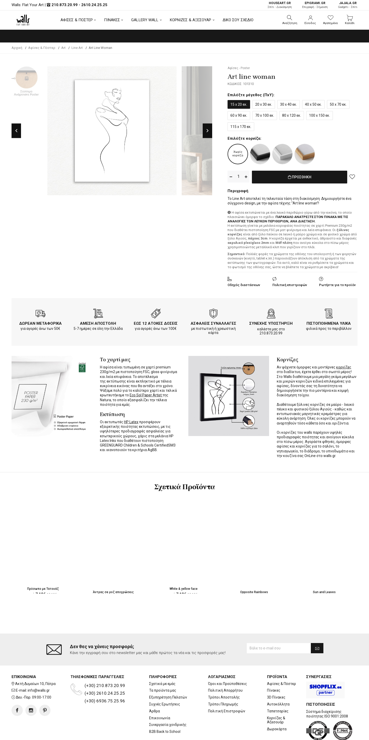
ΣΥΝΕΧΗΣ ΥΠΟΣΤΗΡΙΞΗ (271, 322)
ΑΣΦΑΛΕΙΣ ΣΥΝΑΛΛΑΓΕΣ (213, 322)
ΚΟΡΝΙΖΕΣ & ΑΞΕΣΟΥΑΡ (190, 20)
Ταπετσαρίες (278, 691)
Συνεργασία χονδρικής (168, 704)
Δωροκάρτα (276, 708)
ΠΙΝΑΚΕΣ (112, 20)
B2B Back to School (164, 711)
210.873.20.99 (65, 5)
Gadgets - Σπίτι (347, 5)
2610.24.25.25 (94, 5)
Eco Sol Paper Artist (146, 394)
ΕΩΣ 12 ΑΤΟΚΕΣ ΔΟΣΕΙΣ (156, 322)
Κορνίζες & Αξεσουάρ (276, 699)
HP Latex (131, 421)
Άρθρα (154, 691)
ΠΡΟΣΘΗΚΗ (299, 177)
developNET (227, 733)
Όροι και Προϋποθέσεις (227, 663)
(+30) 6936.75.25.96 (105, 680)
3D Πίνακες (276, 677)
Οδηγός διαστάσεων (244, 284)
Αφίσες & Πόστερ (281, 663)
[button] (290, 20)
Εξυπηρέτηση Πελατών (168, 677)
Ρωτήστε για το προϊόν (337, 284)
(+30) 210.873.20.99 (105, 665)
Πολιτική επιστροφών (289, 284)
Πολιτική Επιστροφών (226, 691)
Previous (16, 130)
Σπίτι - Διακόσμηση (280, 5)
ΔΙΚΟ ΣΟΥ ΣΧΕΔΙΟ (238, 20)
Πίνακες (273, 670)
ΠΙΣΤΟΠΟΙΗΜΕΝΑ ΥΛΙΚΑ (328, 322)
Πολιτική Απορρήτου (225, 670)
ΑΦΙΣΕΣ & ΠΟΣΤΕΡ (76, 20)
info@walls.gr (39, 670)
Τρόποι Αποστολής (224, 677)
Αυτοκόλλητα (278, 684)
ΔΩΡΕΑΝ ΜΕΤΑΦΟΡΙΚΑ (40, 322)
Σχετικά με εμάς (162, 663)
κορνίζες (343, 366)
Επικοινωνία (159, 697)
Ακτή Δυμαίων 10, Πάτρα (35, 663)
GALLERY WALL (144, 20)
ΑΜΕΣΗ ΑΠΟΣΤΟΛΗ (98, 322)
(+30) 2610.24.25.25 (105, 672)
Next (207, 130)
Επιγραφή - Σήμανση (315, 5)
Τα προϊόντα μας (162, 670)
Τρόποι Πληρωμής (223, 684)
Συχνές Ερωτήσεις (164, 684)
